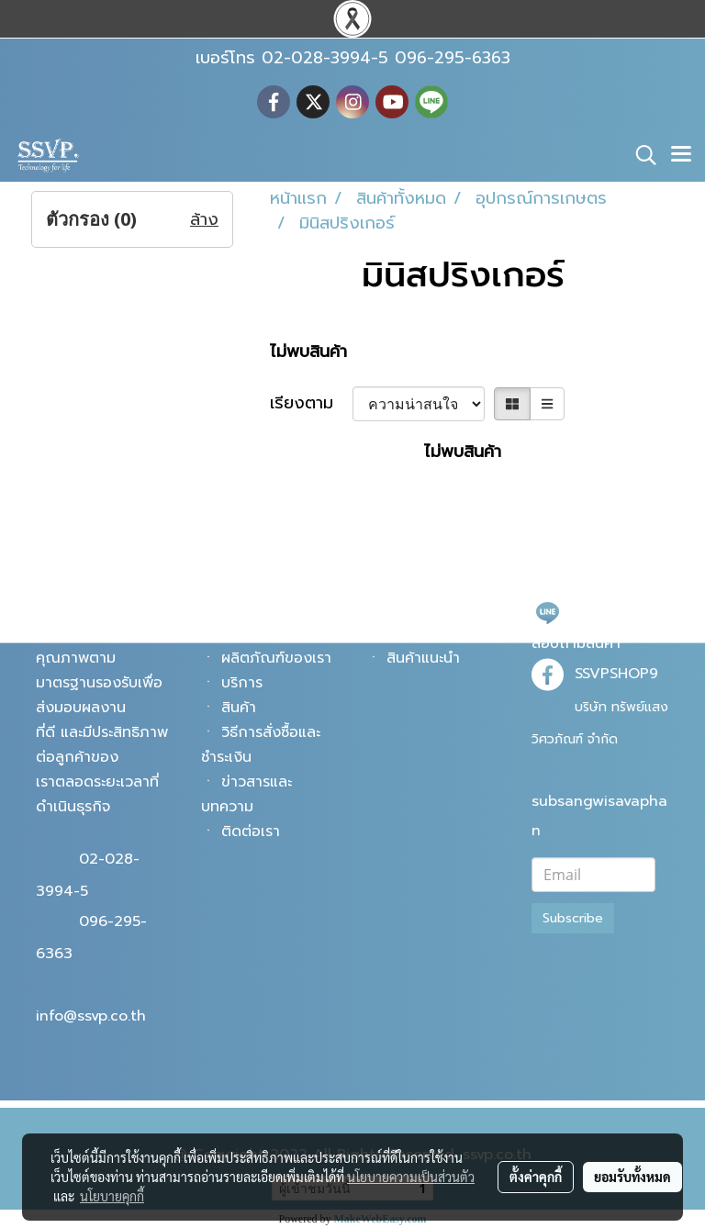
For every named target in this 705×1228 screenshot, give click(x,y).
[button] (639, 155)
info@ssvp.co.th (91, 1016)
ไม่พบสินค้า (308, 352)
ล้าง (204, 219)
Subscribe (573, 918)
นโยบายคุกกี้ (112, 1196)
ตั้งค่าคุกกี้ (535, 1176)
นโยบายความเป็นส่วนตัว (411, 1176)
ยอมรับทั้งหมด (632, 1176)
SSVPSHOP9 (616, 674)
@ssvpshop (614, 611)
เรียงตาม (311, 403)
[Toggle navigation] (681, 155)
